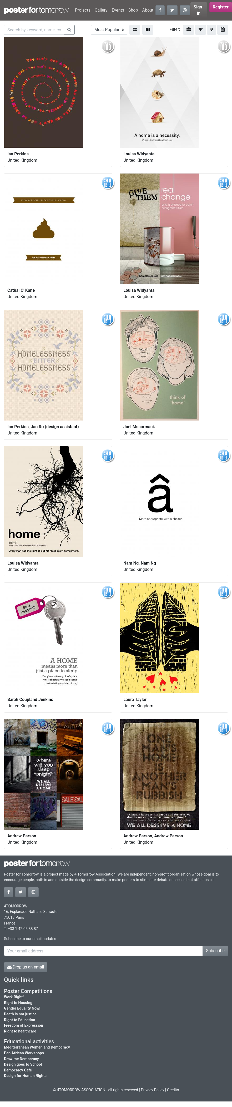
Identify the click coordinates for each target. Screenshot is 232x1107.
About (147, 10)
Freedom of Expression (23, 1025)
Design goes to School (23, 1064)
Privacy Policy (152, 1090)
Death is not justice (20, 1014)
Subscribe (215, 950)
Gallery (101, 10)
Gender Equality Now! (22, 1008)
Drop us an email (25, 967)
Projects (82, 10)
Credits (173, 1090)
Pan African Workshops (24, 1053)
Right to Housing (18, 1003)
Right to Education (19, 1020)
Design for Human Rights (25, 1076)
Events (118, 10)
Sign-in (199, 10)
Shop (133, 10)
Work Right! (14, 997)
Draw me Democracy (21, 1059)
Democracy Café (18, 1070)
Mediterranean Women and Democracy (37, 1047)
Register (221, 6)
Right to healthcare (20, 1031)
